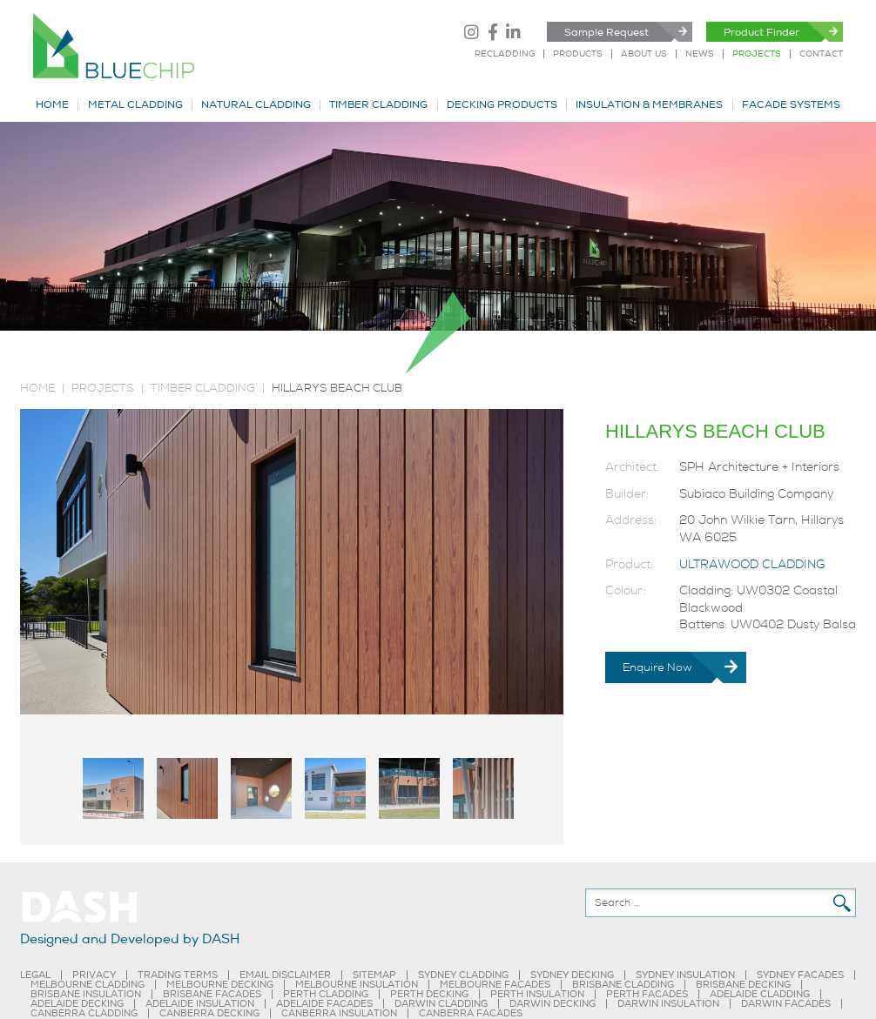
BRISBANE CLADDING (623, 984)
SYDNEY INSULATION (685, 975)
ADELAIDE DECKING (77, 1003)
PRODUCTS (578, 54)
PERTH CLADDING (325, 994)
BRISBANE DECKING (743, 984)
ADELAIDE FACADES (324, 1003)
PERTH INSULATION (537, 994)
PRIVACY (94, 975)
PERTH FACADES (647, 994)
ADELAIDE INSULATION (199, 1003)
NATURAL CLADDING (256, 105)
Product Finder (761, 32)
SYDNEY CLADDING (463, 975)
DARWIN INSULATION (668, 1003)
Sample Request (606, 32)
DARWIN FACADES (786, 1003)
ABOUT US (644, 54)
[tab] (113, 788)
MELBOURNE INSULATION (356, 984)
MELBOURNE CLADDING (87, 984)
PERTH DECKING (429, 994)
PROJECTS (756, 54)
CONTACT (821, 54)
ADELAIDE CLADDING (760, 994)
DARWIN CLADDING (441, 1003)
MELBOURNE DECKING (219, 984)
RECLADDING (505, 54)
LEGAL (35, 975)
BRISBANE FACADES (212, 994)
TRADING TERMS (178, 975)
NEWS (699, 54)
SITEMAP (374, 975)
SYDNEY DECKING (572, 975)
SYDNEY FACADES (800, 975)
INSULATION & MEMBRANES (649, 105)
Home (37, 388)
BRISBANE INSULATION (85, 994)
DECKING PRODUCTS (502, 105)
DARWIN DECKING (552, 1003)
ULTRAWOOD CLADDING (752, 564)
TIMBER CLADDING (378, 105)
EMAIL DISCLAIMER (285, 975)
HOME (52, 105)
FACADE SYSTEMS (791, 105)
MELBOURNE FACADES (495, 984)
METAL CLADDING (135, 105)
